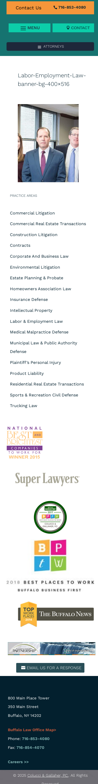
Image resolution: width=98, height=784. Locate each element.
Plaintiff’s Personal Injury (35, 362)
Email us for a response (54, 667)
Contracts (20, 245)
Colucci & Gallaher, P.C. (47, 775)
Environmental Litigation (35, 267)
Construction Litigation (33, 234)
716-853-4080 (72, 7)
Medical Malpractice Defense (39, 332)
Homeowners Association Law (40, 288)
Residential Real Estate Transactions (47, 384)
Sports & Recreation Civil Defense (44, 395)
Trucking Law (23, 405)
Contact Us (28, 7)
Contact (80, 28)
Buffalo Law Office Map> (32, 730)
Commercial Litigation (32, 213)
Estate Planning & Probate (36, 277)
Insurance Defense (29, 299)
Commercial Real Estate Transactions (48, 223)
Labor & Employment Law (36, 321)
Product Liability (27, 373)
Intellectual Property (31, 310)
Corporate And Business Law (39, 256)
